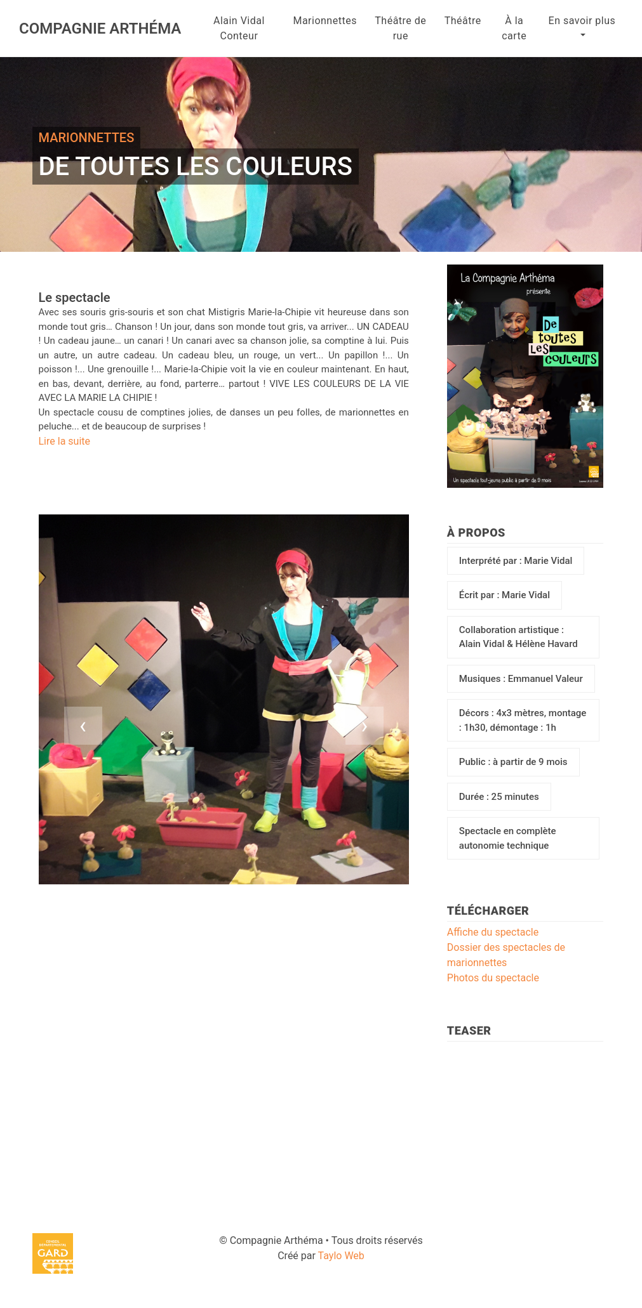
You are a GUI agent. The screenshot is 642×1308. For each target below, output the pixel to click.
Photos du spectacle (493, 978)
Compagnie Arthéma (100, 28)
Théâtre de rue (400, 28)
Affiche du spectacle (492, 932)
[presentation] (83, 726)
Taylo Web (341, 1256)
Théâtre (463, 21)
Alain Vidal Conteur (239, 28)
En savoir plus (582, 21)
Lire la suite (64, 441)
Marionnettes (324, 21)
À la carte (514, 28)
